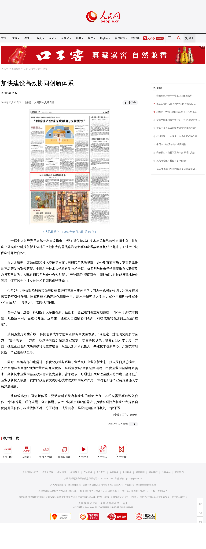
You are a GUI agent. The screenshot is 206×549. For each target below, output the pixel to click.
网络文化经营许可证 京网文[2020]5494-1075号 (79, 497)
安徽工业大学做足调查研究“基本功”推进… (177, 128)
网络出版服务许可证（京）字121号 (121, 497)
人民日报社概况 (30, 472)
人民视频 (83, 451)
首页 (3, 38)
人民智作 (121, 451)
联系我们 (179, 472)
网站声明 (140, 472)
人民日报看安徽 (32, 69)
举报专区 (136, 38)
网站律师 (153, 472)
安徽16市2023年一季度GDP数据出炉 (174, 96)
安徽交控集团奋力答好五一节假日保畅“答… (178, 120)
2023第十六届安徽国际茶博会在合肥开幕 (176, 112)
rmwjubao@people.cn (146, 485)
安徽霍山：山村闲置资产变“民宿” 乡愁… (176, 152)
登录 (191, 38)
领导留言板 (64, 451)
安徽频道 (16, 69)
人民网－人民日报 (44, 102)
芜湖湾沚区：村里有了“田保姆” (171, 160)
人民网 (4, 69)
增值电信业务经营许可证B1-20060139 (98, 491)
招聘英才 (74, 472)
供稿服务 (114, 472)
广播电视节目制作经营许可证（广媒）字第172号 (144, 491)
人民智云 (102, 451)
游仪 (45, 69)
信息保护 (166, 472)
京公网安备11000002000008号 (172, 497)
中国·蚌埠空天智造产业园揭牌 (171, 144)
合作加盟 (100, 472)
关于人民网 (47, 472)
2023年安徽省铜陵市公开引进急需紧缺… (177, 169)
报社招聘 (61, 472)
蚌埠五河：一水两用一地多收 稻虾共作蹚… (177, 136)
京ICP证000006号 (148, 497)
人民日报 (7, 451)
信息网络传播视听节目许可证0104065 (37, 497)
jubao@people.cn (134, 478)
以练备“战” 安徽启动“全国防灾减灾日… (176, 104)
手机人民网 (45, 451)
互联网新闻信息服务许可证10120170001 (57, 491)
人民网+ (26, 451)
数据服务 (127, 472)
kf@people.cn (74, 485)
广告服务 (87, 472)
